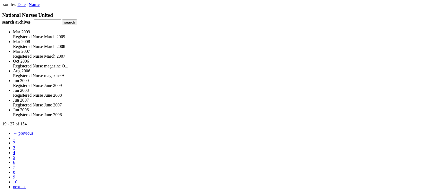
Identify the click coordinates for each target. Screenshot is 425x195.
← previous (23, 133)
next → (19, 186)
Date (21, 4)
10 (15, 182)
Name (34, 4)
